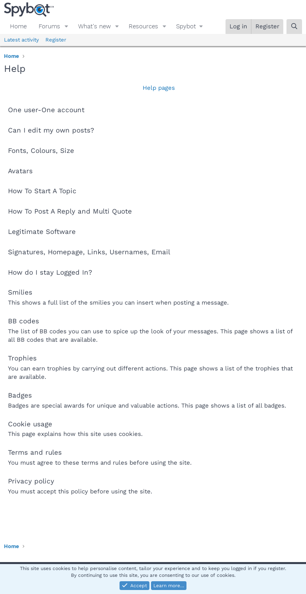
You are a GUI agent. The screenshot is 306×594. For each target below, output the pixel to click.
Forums (49, 26)
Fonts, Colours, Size (41, 150)
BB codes (23, 321)
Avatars (20, 171)
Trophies (22, 358)
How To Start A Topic (42, 191)
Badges (20, 395)
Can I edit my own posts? (51, 130)
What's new (94, 26)
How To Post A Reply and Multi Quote (70, 211)
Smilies (20, 292)
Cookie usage (30, 424)
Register (55, 40)
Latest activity (21, 40)
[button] (66, 26)
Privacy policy (31, 481)
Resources (143, 26)
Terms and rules (35, 452)
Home (18, 26)
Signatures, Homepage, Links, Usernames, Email (89, 252)
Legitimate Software (42, 232)
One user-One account (46, 110)
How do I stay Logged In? (50, 272)
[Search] (294, 26)
